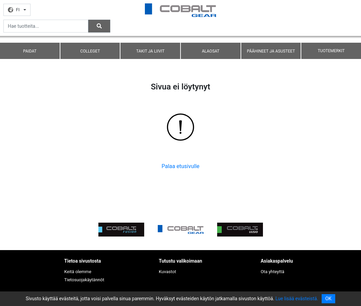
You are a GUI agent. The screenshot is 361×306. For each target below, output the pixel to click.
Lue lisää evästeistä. (297, 298)
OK (328, 298)
